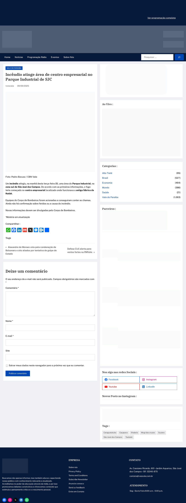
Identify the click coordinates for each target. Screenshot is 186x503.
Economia (137, 176)
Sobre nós (66, 460)
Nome (9, 311)
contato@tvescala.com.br (138, 468)
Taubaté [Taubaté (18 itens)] (136, 430)
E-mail (10, 326)
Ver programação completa (161, 18)
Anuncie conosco (70, 476)
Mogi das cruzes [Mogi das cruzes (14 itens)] (140, 425)
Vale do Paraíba (14, 68)
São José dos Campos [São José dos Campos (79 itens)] (169, 425)
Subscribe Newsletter (71, 472)
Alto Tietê (137, 166)
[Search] (179, 57)
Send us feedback (70, 480)
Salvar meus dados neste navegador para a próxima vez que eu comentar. (46, 355)
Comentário (12, 278)
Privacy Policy (68, 464)
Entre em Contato (70, 484)
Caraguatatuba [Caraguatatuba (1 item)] (139, 421)
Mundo (135, 180)
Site (8, 340)
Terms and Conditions (71, 468)
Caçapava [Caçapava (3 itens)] (153, 421)
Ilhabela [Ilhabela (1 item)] (164, 421)
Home (7, 57)
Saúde (135, 185)
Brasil (135, 171)
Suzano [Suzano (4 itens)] (153, 425)
